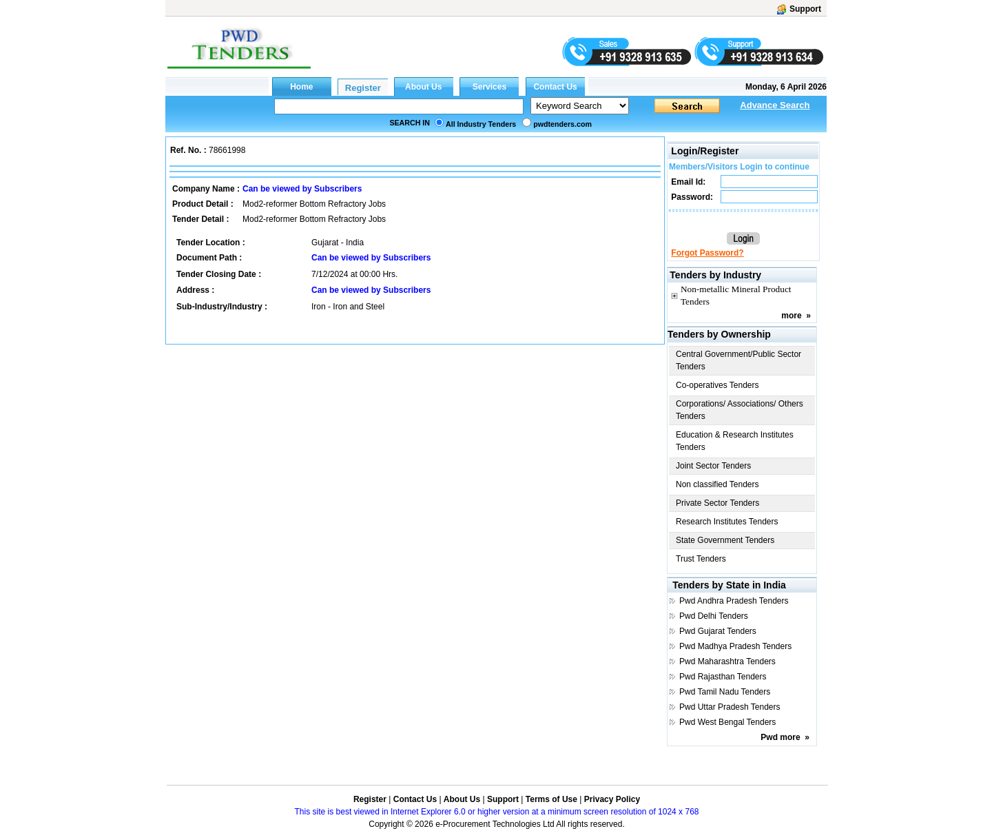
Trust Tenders (701, 559)
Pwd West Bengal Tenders (727, 722)
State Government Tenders (725, 540)
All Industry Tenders (481, 124)
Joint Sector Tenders (713, 466)
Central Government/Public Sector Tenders (738, 360)
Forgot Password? (707, 253)
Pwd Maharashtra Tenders (727, 661)
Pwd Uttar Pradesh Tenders (730, 707)
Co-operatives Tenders (717, 385)
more (791, 315)
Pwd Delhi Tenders (713, 616)
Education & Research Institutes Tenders (735, 441)
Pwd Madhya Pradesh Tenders (735, 646)
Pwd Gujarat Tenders (717, 631)
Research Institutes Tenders (727, 521)
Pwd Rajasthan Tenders (723, 676)
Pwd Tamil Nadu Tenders (724, 692)
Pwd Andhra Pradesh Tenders (734, 601)
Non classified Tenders (717, 484)
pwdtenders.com (562, 124)
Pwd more (780, 737)
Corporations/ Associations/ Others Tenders (739, 410)
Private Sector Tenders (717, 503)
